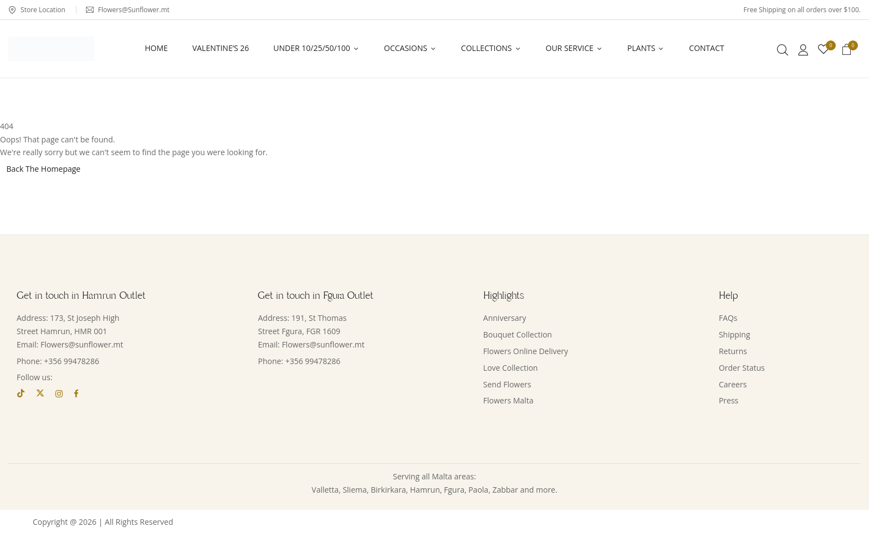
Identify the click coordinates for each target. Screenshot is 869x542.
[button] (846, 51)
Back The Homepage (44, 168)
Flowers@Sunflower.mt (128, 9)
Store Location (36, 9)
